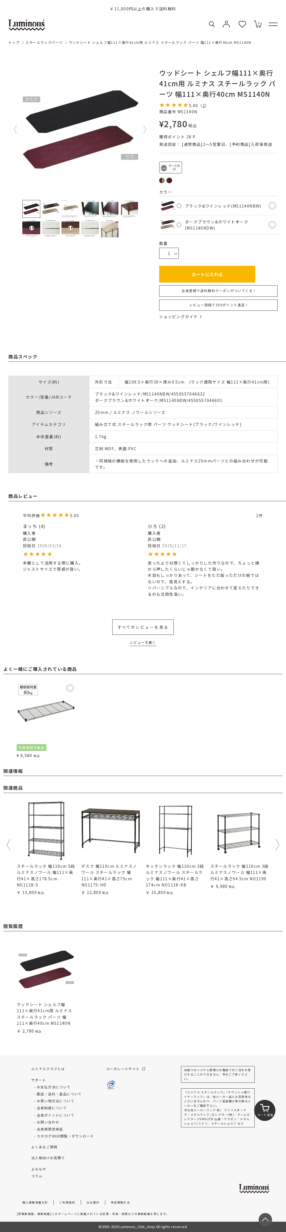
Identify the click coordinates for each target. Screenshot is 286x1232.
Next (145, 129)
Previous (15, 129)
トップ (14, 42)
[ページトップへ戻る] (265, 1219)
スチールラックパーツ (44, 42)
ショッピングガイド (180, 316)
